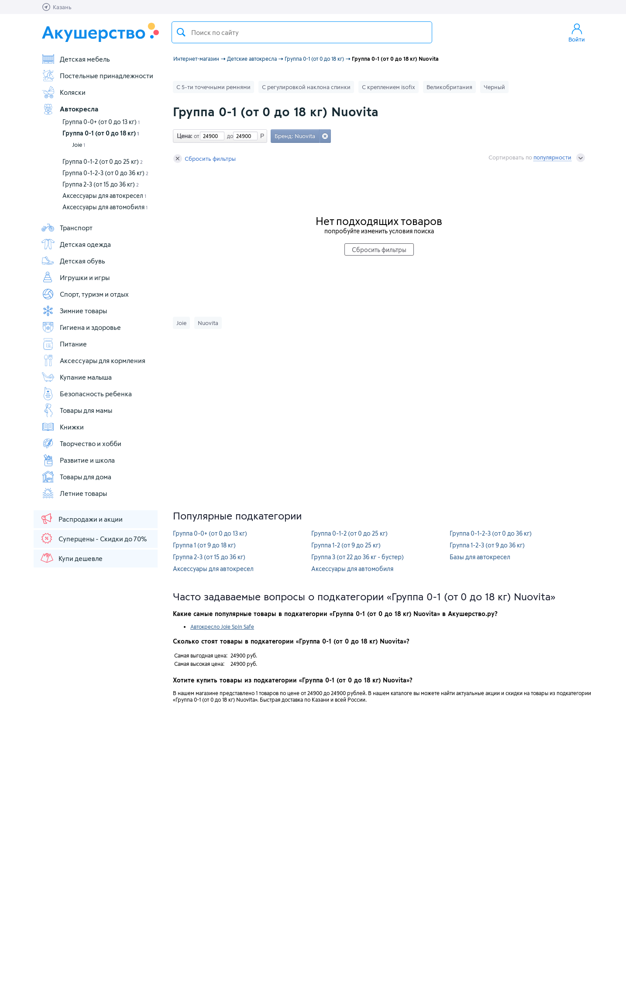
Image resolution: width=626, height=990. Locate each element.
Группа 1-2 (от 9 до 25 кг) (346, 545)
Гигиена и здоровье (81, 327)
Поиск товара (181, 32)
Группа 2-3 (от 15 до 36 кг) (100, 184)
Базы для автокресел (480, 557)
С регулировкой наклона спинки (306, 86)
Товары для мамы (76, 410)
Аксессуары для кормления (93, 360)
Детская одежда (76, 244)
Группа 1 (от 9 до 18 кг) (204, 545)
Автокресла (69, 109)
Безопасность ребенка (86, 394)
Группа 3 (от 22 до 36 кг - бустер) (357, 557)
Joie (78, 144)
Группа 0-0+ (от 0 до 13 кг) (101, 121)
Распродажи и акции (81, 519)
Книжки (62, 427)
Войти (576, 32)
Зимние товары (74, 311)
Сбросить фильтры (204, 158)
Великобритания (449, 86)
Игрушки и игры (75, 277)
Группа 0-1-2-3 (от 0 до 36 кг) (105, 173)
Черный (494, 86)
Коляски (63, 92)
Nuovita (208, 322)
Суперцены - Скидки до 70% (93, 538)
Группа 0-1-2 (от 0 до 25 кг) (102, 161)
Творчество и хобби (81, 443)
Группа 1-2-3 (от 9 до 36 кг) (487, 545)
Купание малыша (76, 377)
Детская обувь (73, 261)
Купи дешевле (71, 558)
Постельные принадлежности (97, 76)
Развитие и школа (78, 460)
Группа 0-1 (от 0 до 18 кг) (100, 133)
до (228, 136)
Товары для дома (76, 477)
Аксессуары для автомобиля (105, 207)
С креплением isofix (388, 86)
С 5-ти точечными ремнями (213, 86)
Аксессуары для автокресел (104, 195)
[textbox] (302, 32)
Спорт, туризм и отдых (85, 294)
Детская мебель (75, 59)
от (195, 136)
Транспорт (67, 228)
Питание (64, 344)
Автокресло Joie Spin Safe (222, 626)
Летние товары (74, 493)
